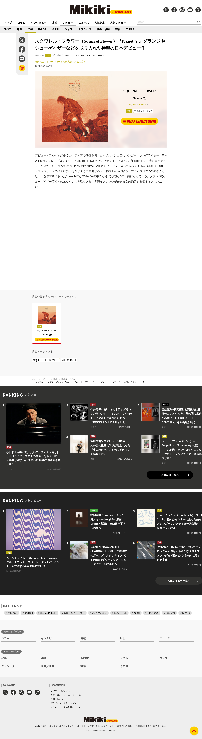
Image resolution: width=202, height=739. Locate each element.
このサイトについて (60, 691)
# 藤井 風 (185, 613)
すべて (8, 29)
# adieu (136, 613)
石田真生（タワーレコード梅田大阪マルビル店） (60, 61)
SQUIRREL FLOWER (46, 360)
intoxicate (85, 55)
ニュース (83, 23)
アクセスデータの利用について (65, 707)
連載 (54, 23)
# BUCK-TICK (119, 613)
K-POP (42, 29)
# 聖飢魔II (28, 613)
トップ (8, 23)
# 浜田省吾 (169, 613)
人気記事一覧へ (170, 475)
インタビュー (39, 23)
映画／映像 (103, 29)
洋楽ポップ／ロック (62, 55)
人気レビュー (118, 23)
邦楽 (19, 29)
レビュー (67, 23)
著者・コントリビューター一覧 (65, 695)
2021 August (98, 55)
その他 (130, 29)
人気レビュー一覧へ (179, 580)
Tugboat (142, 105)
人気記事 (99, 23)
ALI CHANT (69, 360)
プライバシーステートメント (64, 703)
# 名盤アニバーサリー (73, 613)
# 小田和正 (11, 613)
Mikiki (34, 379)
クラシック (84, 29)
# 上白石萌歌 (151, 613)
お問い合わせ (56, 699)
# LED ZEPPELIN (47, 613)
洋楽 (30, 29)
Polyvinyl (132, 105)
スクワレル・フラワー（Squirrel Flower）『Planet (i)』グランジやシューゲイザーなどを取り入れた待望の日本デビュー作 (89, 382)
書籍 (117, 29)
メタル (55, 29)
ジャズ (69, 29)
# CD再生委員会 (98, 613)
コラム (21, 23)
